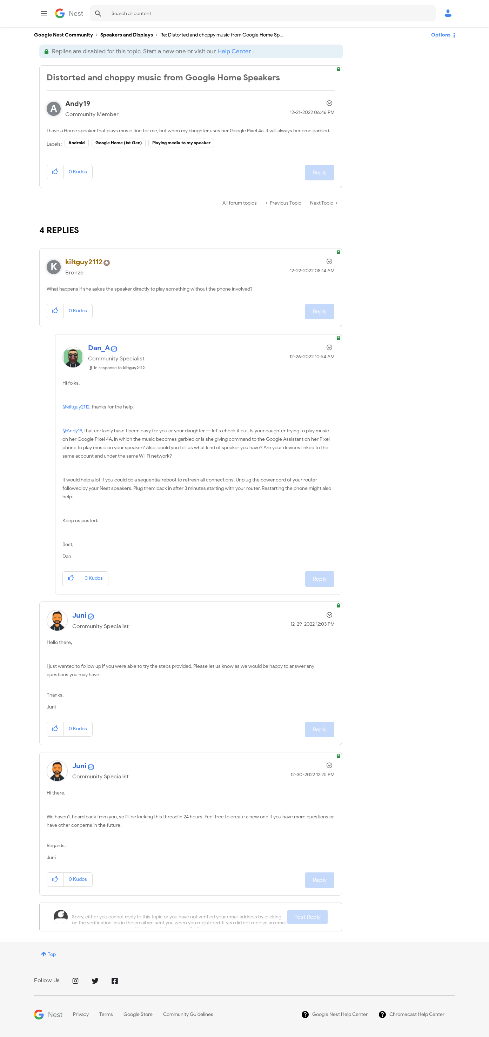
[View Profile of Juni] (79, 615)
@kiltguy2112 (75, 407)
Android (76, 142)
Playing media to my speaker (181, 142)
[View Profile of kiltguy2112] (83, 262)
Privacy (81, 1014)
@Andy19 (72, 431)
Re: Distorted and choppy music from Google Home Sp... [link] (221, 35)
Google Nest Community (69, 13)
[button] (55, 172)
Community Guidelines (188, 1014)
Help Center (234, 51)
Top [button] (52, 954)
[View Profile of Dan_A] (99, 348)
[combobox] (263, 13)
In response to (119, 367)
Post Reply (307, 916)
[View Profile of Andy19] (78, 103)
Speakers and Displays (126, 35)
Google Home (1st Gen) (118, 142)
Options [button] (440, 35)
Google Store (138, 1014)
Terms (106, 1014)
